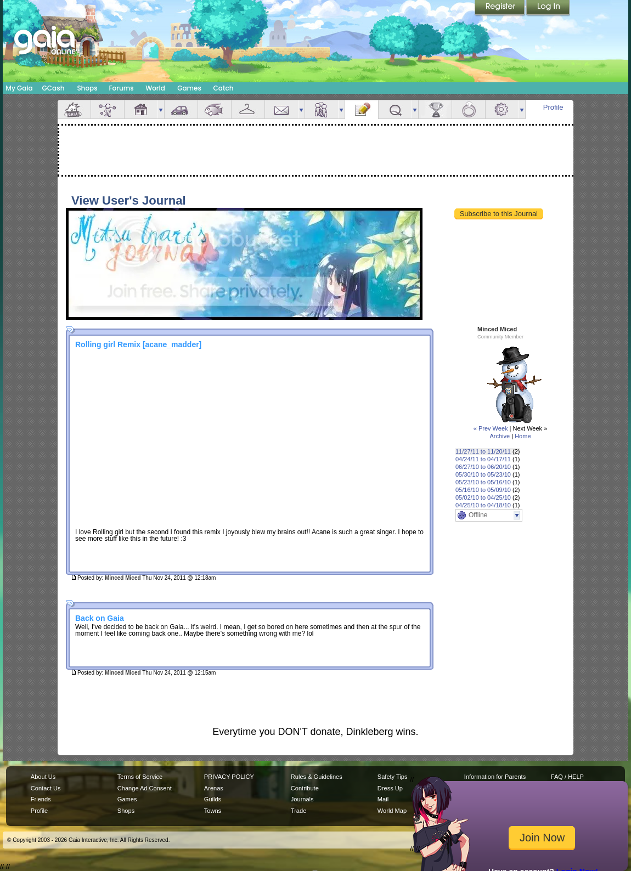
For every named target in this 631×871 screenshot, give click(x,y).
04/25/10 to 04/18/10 (483, 505)
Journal (361, 109)
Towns (212, 810)
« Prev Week (491, 428)
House (141, 109)
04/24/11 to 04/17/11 (483, 459)
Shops (87, 88)
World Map (392, 810)
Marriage (468, 109)
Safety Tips (393, 776)
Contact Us (46, 788)
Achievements (435, 109)
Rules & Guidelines (316, 776)
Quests (395, 109)
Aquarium (214, 109)
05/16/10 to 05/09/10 (483, 490)
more (160, 109)
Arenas (213, 788)
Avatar (107, 109)
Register (500, 8)
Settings (502, 109)
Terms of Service (139, 776)
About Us (43, 776)
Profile (553, 107)
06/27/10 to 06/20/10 (483, 466)
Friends (321, 109)
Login (548, 8)
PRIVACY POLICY (229, 776)
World (155, 88)
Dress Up (390, 788)
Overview (74, 109)
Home (523, 436)
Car (181, 109)
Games (189, 88)
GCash (53, 88)
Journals (302, 799)
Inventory (248, 109)
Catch (223, 88)
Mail (281, 109)
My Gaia (18, 88)
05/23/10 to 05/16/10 (483, 482)
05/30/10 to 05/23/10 (483, 474)
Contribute (305, 788)
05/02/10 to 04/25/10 (483, 497)
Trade (298, 810)
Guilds (212, 799)
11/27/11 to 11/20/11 (483, 451)
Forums (121, 88)
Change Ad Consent (144, 788)
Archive (499, 436)
